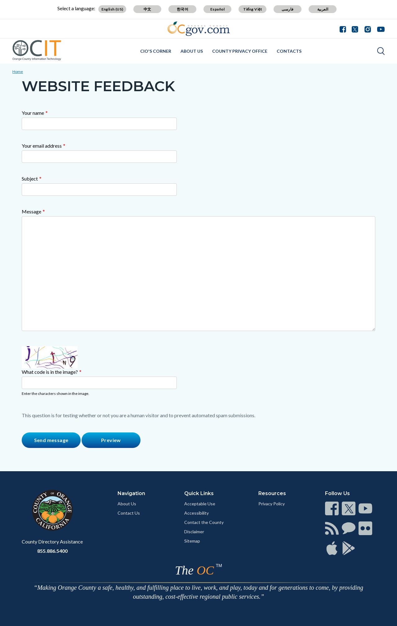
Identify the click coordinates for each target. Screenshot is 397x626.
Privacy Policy (271, 503)
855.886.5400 (52, 551)
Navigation (131, 493)
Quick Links (199, 493)
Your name (33, 113)
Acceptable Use (199, 503)
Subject (30, 178)
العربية (322, 9)
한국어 (182, 9)
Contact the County (204, 522)
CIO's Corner (155, 51)
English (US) (112, 9)
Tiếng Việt (252, 9)
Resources (272, 493)
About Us (192, 51)
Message (31, 211)
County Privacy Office (239, 51)
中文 (147, 9)
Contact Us (129, 513)
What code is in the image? (50, 372)
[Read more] (198, 28)
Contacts (289, 51)
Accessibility (196, 513)
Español (217, 9)
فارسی (287, 9)
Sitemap (192, 540)
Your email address (42, 146)
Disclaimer (194, 531)
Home (17, 71)
